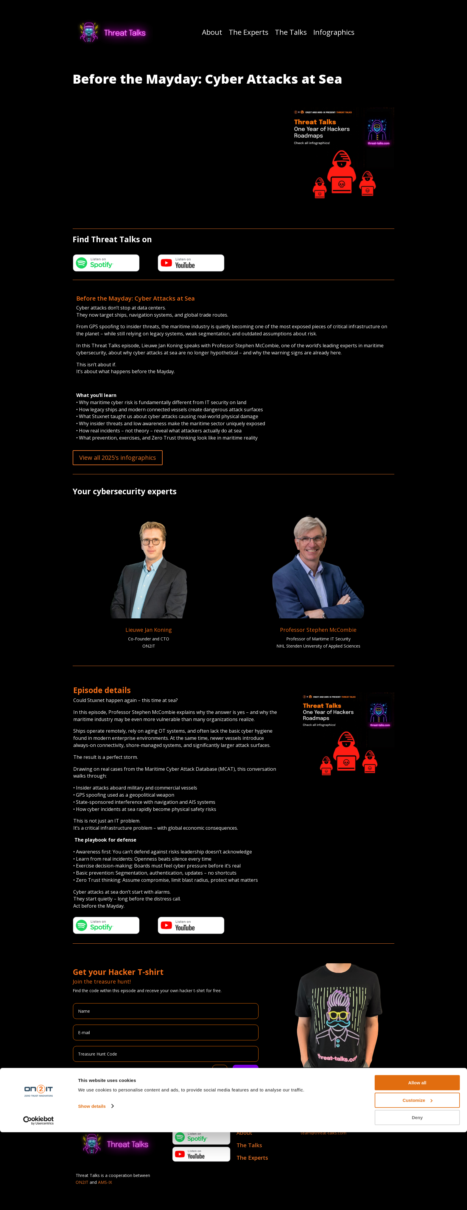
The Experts (248, 32)
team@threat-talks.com (323, 1133)
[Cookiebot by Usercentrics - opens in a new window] (39, 1198)
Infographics (333, 32)
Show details (92, 1183)
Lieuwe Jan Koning (148, 629)
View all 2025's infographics (117, 458)
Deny (417, 1195)
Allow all (417, 1160)
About (212, 32)
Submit (245, 1072)
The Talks (291, 32)
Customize (417, 1178)
